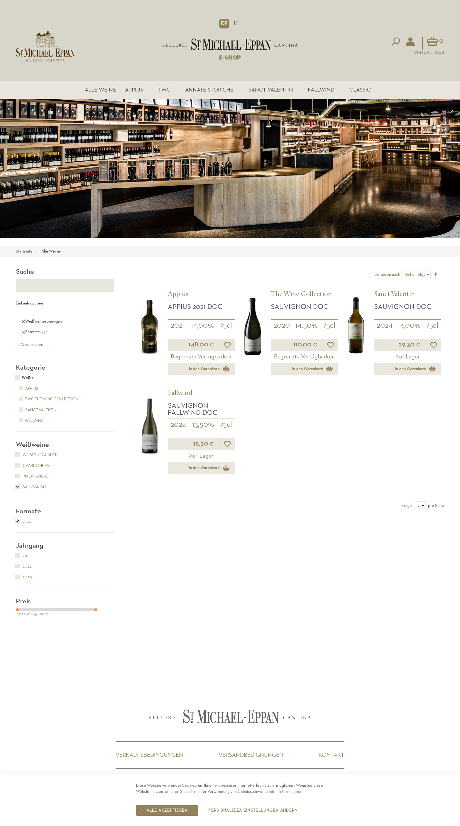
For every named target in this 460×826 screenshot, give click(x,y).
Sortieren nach (387, 274)
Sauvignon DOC (299, 306)
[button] (224, 23)
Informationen (291, 792)
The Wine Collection (301, 295)
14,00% (202, 325)
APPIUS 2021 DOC (195, 306)
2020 (281, 325)
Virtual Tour (429, 52)
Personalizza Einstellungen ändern (253, 810)
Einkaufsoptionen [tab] (30, 303)
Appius (134, 90)
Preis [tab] (23, 601)
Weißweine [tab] (32, 444)
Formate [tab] (28, 511)
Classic (360, 90)
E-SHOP (230, 58)
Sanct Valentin (270, 90)
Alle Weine (100, 90)
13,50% (203, 425)
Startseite (24, 251)
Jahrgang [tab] (29, 545)
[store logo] (230, 44)
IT (236, 23)
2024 (385, 325)
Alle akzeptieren (167, 810)
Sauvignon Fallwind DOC (193, 409)
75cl (226, 325)
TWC (164, 90)
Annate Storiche (209, 90)
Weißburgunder (37, 455)
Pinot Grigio (32, 476)
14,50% (306, 325)
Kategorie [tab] (30, 367)
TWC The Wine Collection (47, 399)
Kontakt (331, 755)
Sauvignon (31, 487)
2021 (178, 325)
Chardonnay (33, 466)
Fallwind (321, 90)
